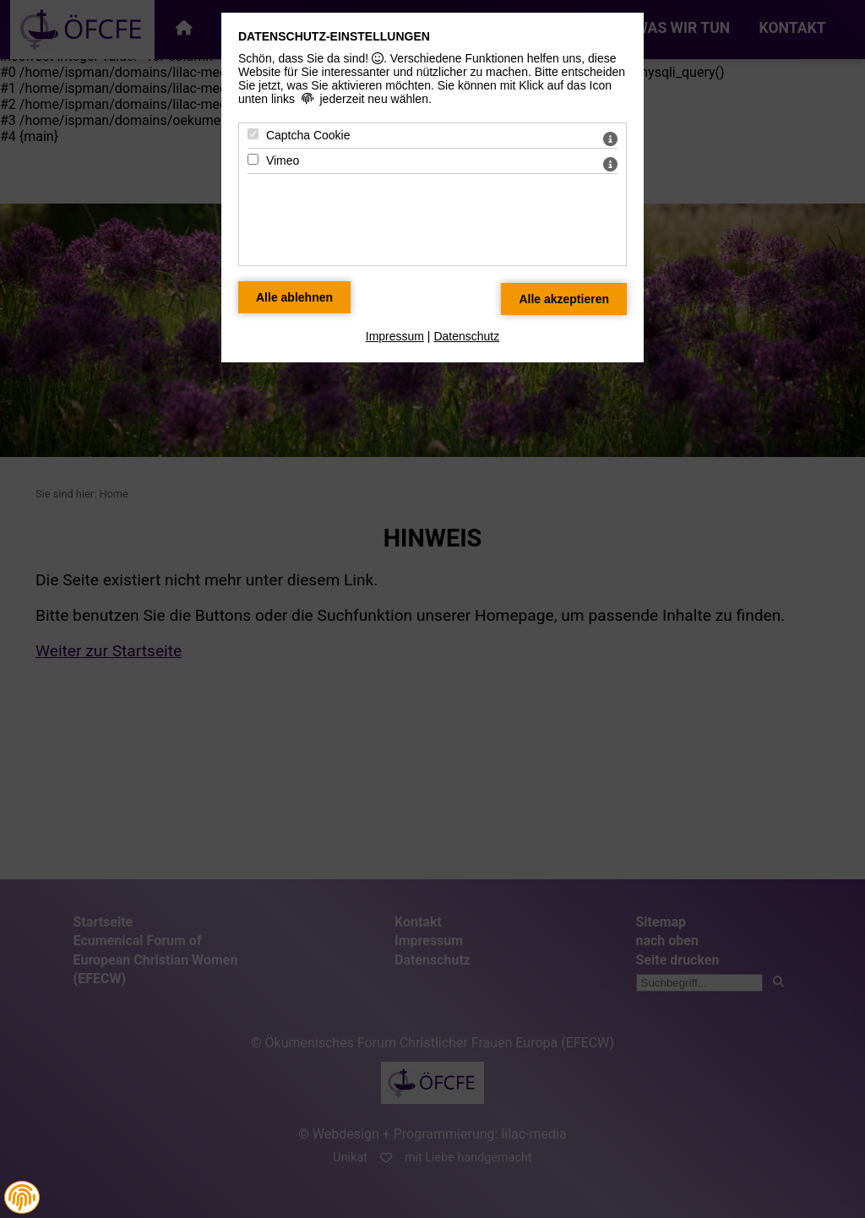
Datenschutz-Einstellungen (334, 36)
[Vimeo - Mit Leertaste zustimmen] (253, 159)
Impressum (395, 336)
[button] (21, 1197)
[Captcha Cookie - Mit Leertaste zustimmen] (253, 133)
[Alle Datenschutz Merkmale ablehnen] (294, 297)
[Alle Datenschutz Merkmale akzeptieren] (564, 299)
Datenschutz (466, 336)
